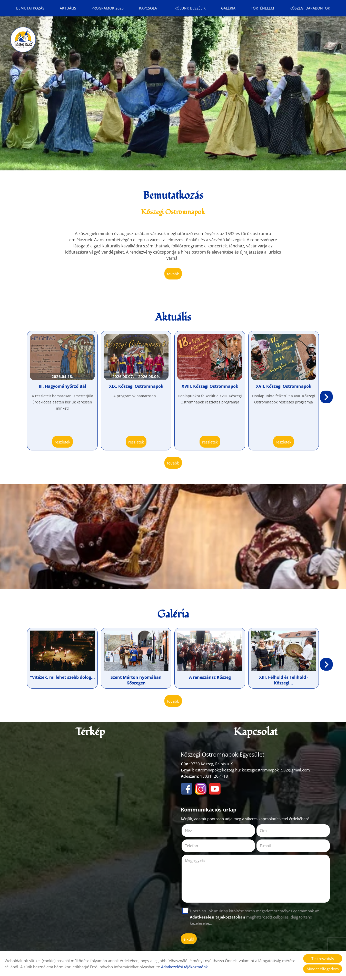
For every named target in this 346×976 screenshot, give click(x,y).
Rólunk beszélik (190, 8)
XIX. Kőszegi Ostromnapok (136, 386)
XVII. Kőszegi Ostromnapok (283, 386)
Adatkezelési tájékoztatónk (184, 966)
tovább (173, 273)
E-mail (272, 845)
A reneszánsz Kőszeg (210, 677)
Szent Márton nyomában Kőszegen (136, 680)
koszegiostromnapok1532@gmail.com (276, 769)
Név (195, 830)
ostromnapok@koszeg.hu (217, 769)
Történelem (262, 8)
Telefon (198, 845)
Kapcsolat (149, 8)
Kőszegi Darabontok (310, 8)
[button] (326, 397)
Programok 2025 (108, 8)
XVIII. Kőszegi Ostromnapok (210, 386)
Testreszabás (322, 958)
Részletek (62, 441)
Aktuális (68, 8)
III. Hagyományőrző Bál (62, 386)
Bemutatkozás (30, 8)
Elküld (188, 939)
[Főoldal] (23, 39)
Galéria (228, 8)
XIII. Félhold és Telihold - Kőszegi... (283, 680)
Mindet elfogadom (323, 968)
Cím (263, 830)
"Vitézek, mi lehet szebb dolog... (62, 677)
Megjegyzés (195, 860)
